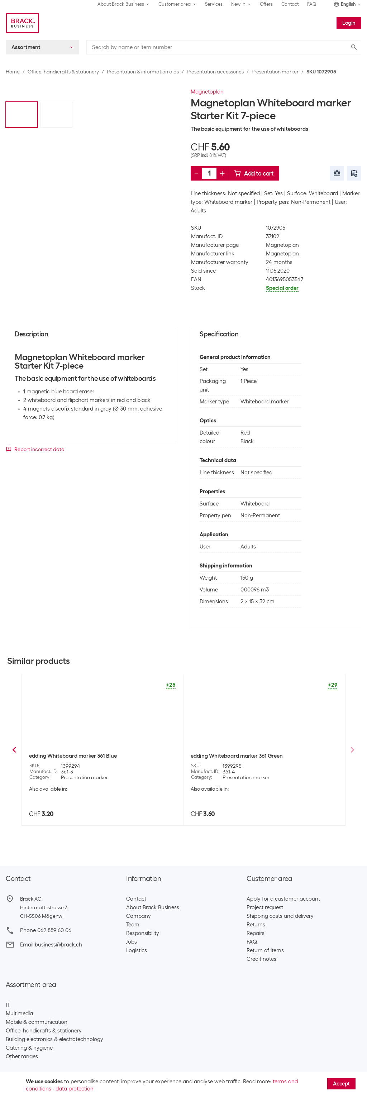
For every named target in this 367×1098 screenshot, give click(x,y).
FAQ (311, 4)
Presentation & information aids (143, 72)
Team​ (132, 924)
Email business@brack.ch (51, 944)
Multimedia (19, 1013)
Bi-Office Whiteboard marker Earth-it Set (79, 756)
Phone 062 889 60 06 (45, 930)
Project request (265, 907)
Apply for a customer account (283, 899)
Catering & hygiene (29, 1048)
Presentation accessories (215, 72)
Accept (341, 1083)
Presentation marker (275, 72)
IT (8, 1005)
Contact (290, 4)
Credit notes (261, 959)
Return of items (265, 950)
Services (214, 4)
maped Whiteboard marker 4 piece (233, 756)
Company (138, 916)
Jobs (131, 942)
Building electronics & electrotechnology (54, 1039)
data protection (75, 1088)
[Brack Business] (22, 23)
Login (349, 23)
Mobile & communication (36, 1022)
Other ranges (22, 1056)
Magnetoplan (207, 91)
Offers (266, 4)
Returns (256, 924)
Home (13, 72)
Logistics (136, 950)
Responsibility (142, 933)
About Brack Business (152, 907)
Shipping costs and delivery (280, 916)
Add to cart (253, 173)
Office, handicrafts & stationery (63, 72)
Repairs (255, 933)
